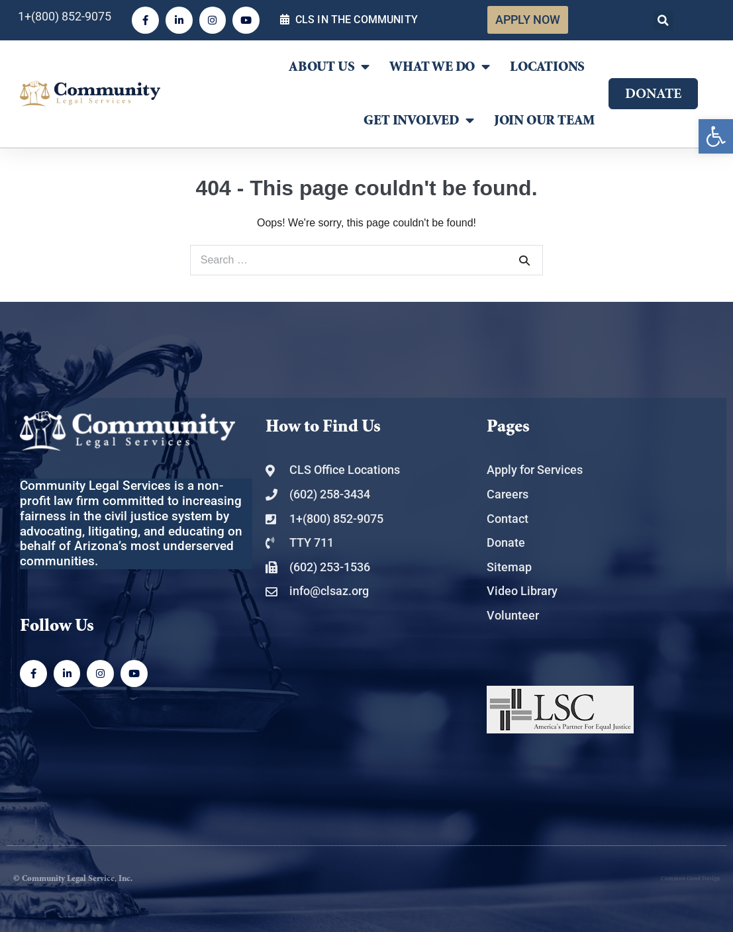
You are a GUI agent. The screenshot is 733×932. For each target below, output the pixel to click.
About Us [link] (329, 67)
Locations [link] (547, 67)
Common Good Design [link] (690, 879)
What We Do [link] (439, 67)
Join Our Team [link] (544, 120)
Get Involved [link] (418, 120)
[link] (716, 136)
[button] (663, 20)
